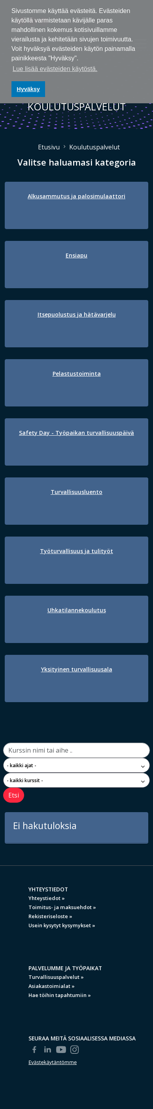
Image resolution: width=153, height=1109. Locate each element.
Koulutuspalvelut (94, 147)
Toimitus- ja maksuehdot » (62, 907)
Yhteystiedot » (46, 898)
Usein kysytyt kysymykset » (61, 925)
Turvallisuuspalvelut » (56, 976)
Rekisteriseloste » (50, 916)
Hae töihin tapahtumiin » (59, 995)
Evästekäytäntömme (52, 1062)
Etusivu (49, 147)
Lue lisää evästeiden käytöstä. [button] (55, 68)
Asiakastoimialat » (51, 986)
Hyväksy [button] (28, 89)
